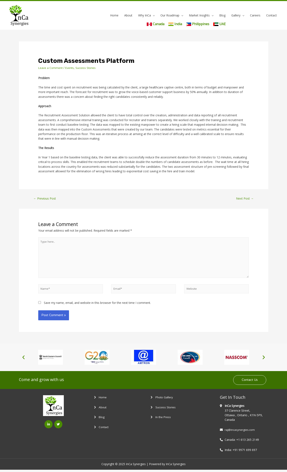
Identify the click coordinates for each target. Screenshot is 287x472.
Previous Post (45, 198)
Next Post (244, 198)
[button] (23, 359)
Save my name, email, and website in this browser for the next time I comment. (97, 305)
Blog (222, 15)
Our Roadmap (169, 15)
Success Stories (86, 68)
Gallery (235, 15)
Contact (271, 15)
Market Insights (199, 15)
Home (114, 15)
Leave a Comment (50, 68)
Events (70, 68)
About (128, 15)
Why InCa (144, 15)
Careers (255, 15)
